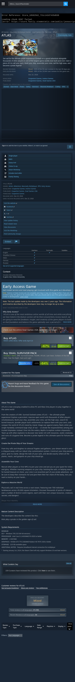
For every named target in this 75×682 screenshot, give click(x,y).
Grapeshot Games (35, 80)
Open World (14, 88)
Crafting (57, 88)
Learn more (24, 298)
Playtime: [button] (58, 640)
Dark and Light (25, 359)
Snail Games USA (49, 82)
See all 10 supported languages (13, 267)
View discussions (10, 229)
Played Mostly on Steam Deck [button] (12, 644)
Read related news (10, 225)
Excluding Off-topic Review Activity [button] (39, 640)
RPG (63, 88)
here (43, 572)
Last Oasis (50, 357)
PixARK (36, 357)
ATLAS (42, 357)
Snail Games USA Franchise (41, 34)
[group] (37, 642)
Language (28, 631)
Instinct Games (47, 80)
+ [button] (67, 88)
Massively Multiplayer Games (20, 34)
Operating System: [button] (33, 644)
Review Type (5, 631)
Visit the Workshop (10, 232)
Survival (6, 88)
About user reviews (27, 589)
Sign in (4, 147)
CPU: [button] (45, 644)
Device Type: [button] (65, 644)
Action (11, 188)
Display (60, 631)
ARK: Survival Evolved (25, 357)
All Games (5, 34)
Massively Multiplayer (47, 88)
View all (68, 565)
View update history (11, 222)
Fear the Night (13, 359)
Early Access (46, 188)
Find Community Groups (12, 235)
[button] (64, 348)
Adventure (35, 88)
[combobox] (36, 4)
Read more (67, 323)
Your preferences (42, 589)
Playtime (50, 631)
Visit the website (11, 205)
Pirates (22, 88)
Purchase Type (16, 631)
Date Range (39, 631)
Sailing (28, 88)
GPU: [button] (54, 644)
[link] (49, 348)
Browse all (67, 374)
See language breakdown (10, 589)
